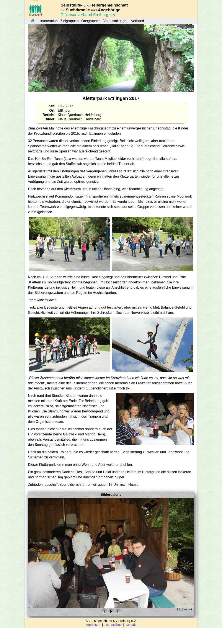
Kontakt (131, 624)
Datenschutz (113, 624)
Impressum (93, 624)
